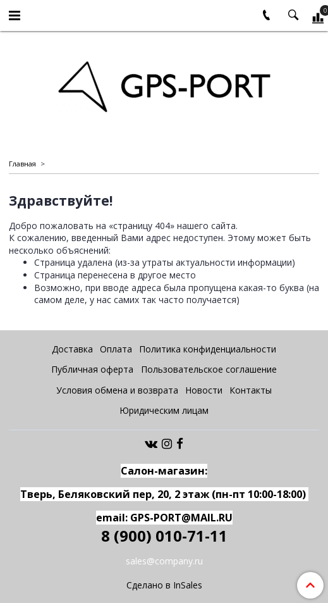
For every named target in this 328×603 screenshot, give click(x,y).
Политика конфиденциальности (207, 349)
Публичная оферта (92, 369)
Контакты (250, 390)
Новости (203, 390)
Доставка (72, 349)
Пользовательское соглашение (209, 369)
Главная (22, 163)
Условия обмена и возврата (117, 390)
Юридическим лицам (164, 410)
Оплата (116, 349)
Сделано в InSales (164, 585)
